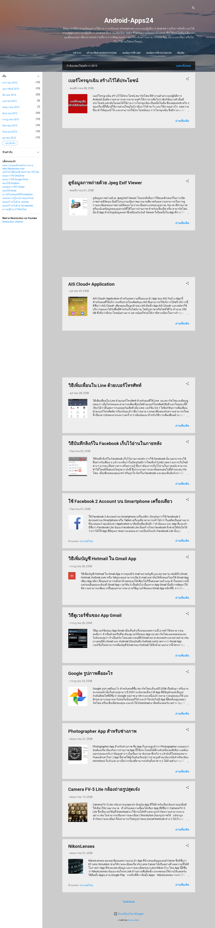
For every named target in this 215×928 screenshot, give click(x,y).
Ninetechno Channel (12, 221)
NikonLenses (81, 846)
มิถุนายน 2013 (9, 113)
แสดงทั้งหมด (183, 66)
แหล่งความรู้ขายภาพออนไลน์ (17, 198)
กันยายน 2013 (9, 131)
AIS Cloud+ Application (91, 284)
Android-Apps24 (128, 20)
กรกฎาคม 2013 (10, 119)
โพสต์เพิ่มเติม (129, 902)
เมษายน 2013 (9, 101)
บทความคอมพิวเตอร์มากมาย (17, 165)
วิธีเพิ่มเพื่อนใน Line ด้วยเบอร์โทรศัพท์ (104, 386)
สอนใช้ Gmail (9, 190)
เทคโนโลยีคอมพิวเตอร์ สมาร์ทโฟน (20, 172)
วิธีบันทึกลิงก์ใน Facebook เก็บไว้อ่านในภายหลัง (115, 444)
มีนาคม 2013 (9, 94)
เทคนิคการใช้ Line (138, 53)
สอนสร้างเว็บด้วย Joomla (15, 201)
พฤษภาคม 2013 (10, 107)
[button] (187, 80)
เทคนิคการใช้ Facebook (165, 53)
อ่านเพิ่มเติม (182, 121)
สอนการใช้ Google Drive (15, 179)
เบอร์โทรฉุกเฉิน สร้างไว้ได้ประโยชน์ (103, 81)
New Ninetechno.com (13, 168)
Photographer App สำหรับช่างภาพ (102, 731)
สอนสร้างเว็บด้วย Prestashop (17, 205)
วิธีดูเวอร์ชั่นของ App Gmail (95, 616)
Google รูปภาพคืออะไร (90, 674)
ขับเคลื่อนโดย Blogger (129, 913)
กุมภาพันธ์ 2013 (10, 88)
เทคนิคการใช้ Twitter (13, 186)
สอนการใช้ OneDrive (13, 175)
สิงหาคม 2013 (9, 125)
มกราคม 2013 (9, 82)
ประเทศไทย (86, 541)
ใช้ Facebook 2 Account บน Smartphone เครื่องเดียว (120, 502)
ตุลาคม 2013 (9, 137)
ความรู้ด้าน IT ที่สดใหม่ (14, 209)
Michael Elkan (133, 920)
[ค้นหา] (193, 8)
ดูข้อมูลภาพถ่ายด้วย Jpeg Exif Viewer (105, 183)
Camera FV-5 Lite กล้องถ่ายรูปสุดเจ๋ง (104, 789)
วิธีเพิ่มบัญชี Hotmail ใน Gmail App (102, 559)
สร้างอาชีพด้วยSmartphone (108, 53)
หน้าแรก (83, 53)
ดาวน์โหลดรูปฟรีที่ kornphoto (17, 194)
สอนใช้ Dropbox (10, 183)
